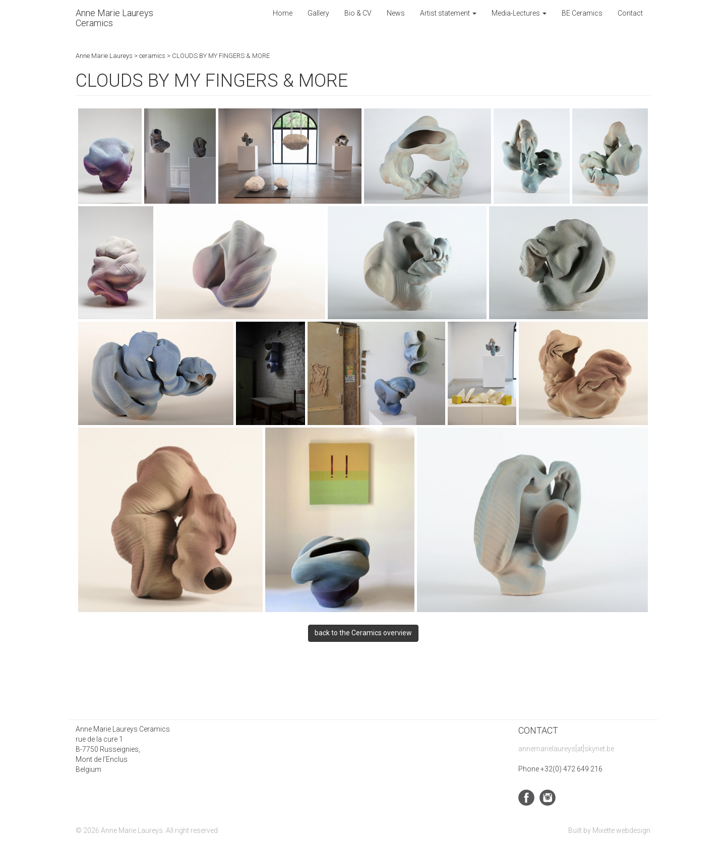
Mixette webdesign (621, 830)
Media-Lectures (519, 13)
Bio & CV (358, 13)
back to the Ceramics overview (363, 633)
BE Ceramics (582, 13)
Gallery (318, 13)
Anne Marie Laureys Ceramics (114, 18)
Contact (630, 13)
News (396, 13)
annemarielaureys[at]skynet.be (566, 749)
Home (282, 13)
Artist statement (448, 13)
